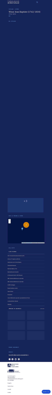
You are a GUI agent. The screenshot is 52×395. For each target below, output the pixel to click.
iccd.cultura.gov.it (11, 376)
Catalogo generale (13, 2)
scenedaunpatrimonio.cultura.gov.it (15, 378)
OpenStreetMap (29, 242)
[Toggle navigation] (37, 2)
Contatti (9, 389)
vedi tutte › (42, 308)
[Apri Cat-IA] (46, 392)
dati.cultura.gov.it (11, 377)
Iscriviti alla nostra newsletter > (19, 355)
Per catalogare (11, 380)
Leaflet (23, 242)
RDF (9, 16)
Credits (9, 392)
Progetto (9, 383)
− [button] (9, 222)
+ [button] (9, 220)
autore (17, 9)
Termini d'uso (10, 386)
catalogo (11, 9)
